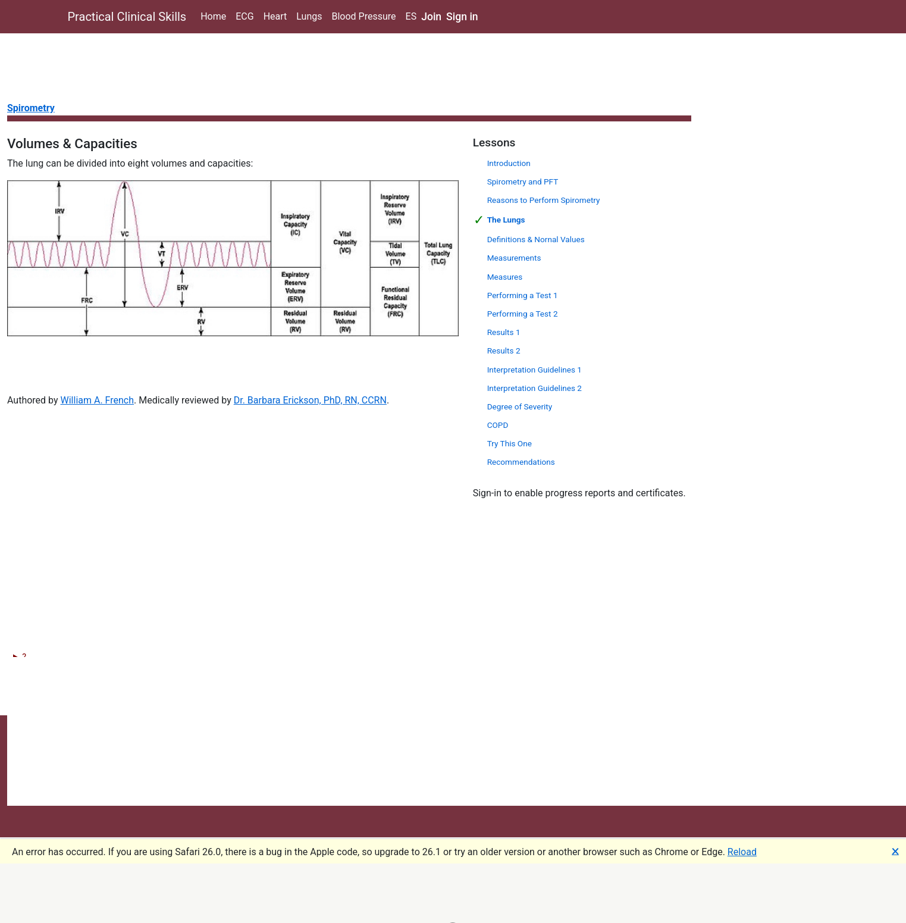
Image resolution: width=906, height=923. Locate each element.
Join (431, 17)
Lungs (309, 16)
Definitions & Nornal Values (536, 239)
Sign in (462, 17)
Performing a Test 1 (522, 295)
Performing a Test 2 (522, 313)
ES (411, 16)
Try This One (509, 443)
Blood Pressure (363, 16)
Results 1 (504, 332)
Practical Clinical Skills (127, 17)
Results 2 (504, 350)
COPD (498, 425)
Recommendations (521, 462)
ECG (244, 16)
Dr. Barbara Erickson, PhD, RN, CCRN (310, 400)
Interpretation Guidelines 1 (534, 369)
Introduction (509, 163)
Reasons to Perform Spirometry (543, 200)
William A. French (97, 400)
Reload (742, 852)
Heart (275, 16)
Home (213, 16)
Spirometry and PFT (523, 181)
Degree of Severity (520, 406)
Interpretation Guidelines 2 (534, 388)
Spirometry (31, 108)
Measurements (514, 257)
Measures (505, 276)
